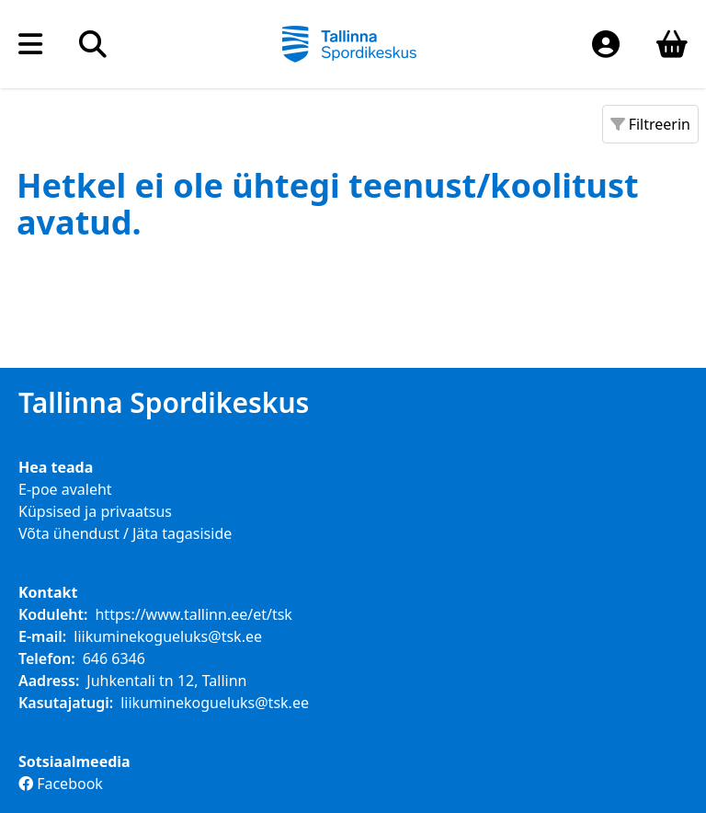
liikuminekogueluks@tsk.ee (168, 636)
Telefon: (46, 658)
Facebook (60, 783)
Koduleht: (52, 614)
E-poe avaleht (65, 489)
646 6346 (114, 658)
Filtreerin (650, 124)
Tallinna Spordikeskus (163, 402)
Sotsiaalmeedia (74, 761)
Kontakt (47, 592)
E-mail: (42, 636)
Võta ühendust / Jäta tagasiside (125, 533)
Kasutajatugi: (65, 703)
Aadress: (48, 680)
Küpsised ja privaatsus (95, 511)
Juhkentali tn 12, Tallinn (166, 680)
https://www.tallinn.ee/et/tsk (193, 614)
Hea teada (55, 467)
